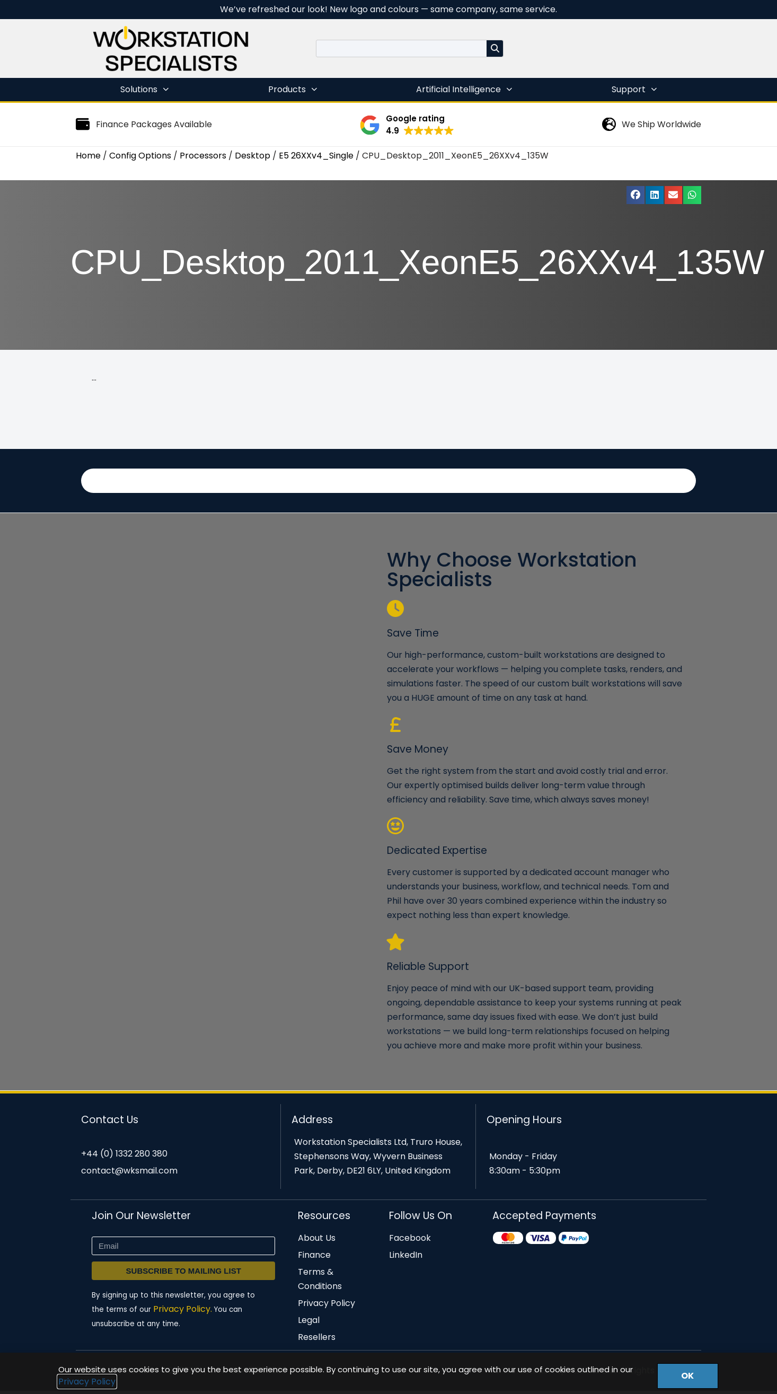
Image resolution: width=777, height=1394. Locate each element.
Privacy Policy (87, 1381)
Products (292, 89)
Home (88, 156)
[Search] (495, 48)
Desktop (252, 156)
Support (634, 89)
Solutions (144, 89)
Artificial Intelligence (464, 89)
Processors (203, 156)
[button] (407, 125)
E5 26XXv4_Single (316, 156)
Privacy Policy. (182, 1313)
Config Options (140, 156)
